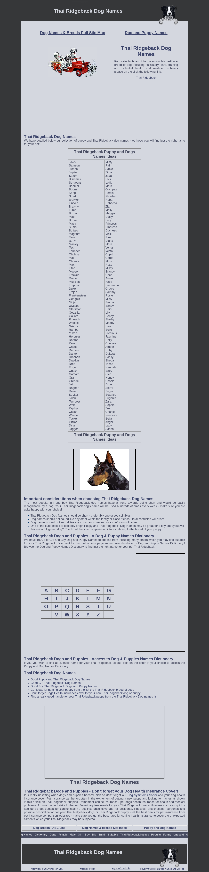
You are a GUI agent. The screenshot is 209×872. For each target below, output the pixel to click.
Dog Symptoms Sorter (142, 795)
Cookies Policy (87, 869)
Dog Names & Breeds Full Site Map (72, 32)
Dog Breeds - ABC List (49, 827)
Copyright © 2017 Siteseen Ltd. (47, 869)
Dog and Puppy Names (146, 32)
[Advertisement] (104, 108)
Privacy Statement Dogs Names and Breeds (162, 869)
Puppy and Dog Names (160, 827)
